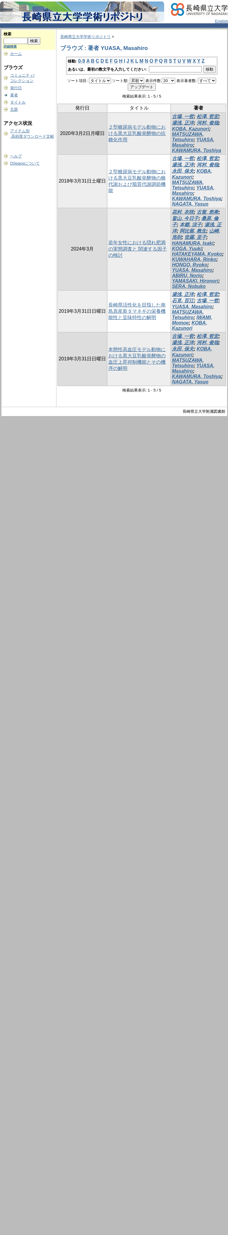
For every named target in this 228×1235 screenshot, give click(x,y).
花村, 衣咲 (183, 212)
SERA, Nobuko (189, 286)
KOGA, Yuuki (187, 248)
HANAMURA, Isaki (192, 243)
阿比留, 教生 (193, 230)
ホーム (16, 53)
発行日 (16, 88)
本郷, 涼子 (190, 224)
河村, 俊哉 (207, 122)
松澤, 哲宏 (207, 116)
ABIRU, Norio (187, 275)
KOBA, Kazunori (190, 128)
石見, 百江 (183, 300)
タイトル (18, 102)
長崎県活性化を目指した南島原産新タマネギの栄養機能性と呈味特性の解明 (137, 311)
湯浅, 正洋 (183, 122)
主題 (14, 109)
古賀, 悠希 (207, 212)
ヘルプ (16, 156)
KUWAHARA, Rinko (194, 259)
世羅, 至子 (195, 237)
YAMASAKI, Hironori (195, 280)
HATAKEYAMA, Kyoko (197, 254)
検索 (7, 34)
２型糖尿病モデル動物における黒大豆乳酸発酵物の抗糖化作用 (137, 133)
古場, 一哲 (183, 116)
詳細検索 (10, 46)
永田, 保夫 (183, 171)
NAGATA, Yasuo (190, 204)
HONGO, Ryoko (189, 264)
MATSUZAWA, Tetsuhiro (188, 137)
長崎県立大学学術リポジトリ (85, 36)
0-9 (81, 60)
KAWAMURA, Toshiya (196, 150)
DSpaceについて (25, 163)
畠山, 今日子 (185, 218)
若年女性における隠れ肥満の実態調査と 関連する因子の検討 (137, 249)
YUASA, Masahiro (192, 270)
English (221, 21)
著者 (14, 95)
